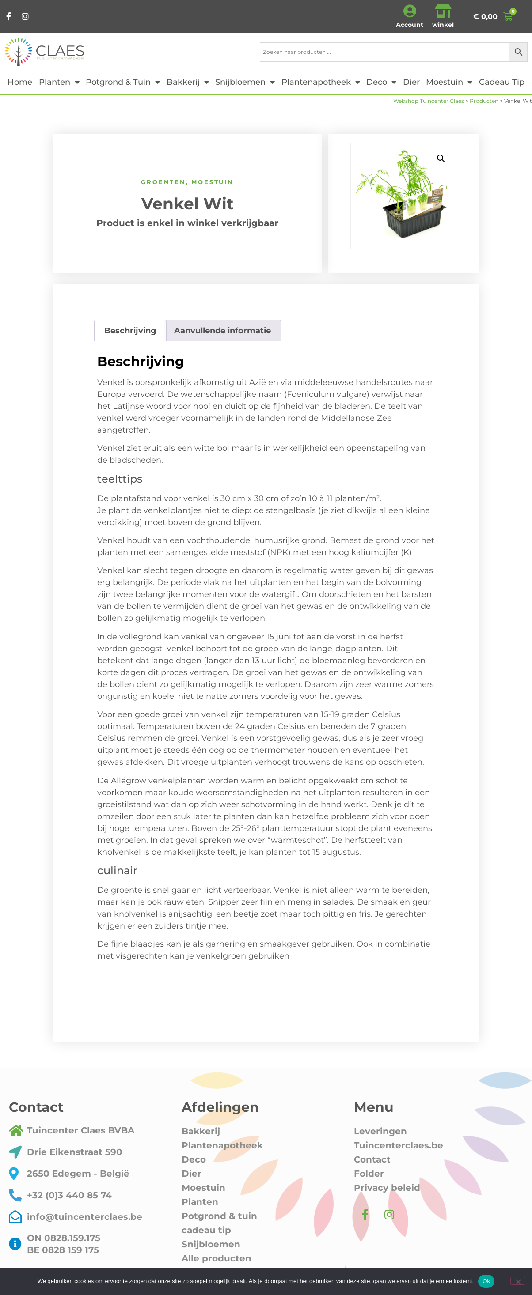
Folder (369, 1173)
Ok (486, 1281)
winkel (443, 25)
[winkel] (443, 11)
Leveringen (380, 1131)
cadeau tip (501, 82)
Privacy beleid (387, 1187)
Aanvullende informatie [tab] (222, 331)
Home (20, 82)
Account (409, 25)
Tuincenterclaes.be (398, 1145)
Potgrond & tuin (123, 82)
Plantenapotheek (320, 82)
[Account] (409, 11)
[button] (441, 158)
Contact (372, 1159)
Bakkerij (188, 82)
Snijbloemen (245, 82)
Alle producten (216, 1258)
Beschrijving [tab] (130, 331)
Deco (381, 82)
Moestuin (449, 82)
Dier (411, 82)
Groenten (163, 181)
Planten (59, 82)
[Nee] (517, 1281)
